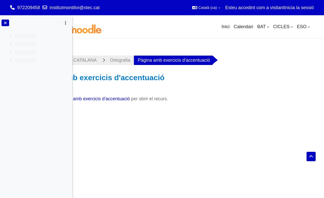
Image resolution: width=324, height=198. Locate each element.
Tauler (88, 60)
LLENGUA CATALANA (130, 60)
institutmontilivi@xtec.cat (74, 7)
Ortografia (176, 60)
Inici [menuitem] (225, 26)
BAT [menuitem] (261, 26)
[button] (206, 7)
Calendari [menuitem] (243, 26)
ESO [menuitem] (302, 26)
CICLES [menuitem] (281, 26)
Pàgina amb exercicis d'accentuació (150, 98)
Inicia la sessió (299, 7)
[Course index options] (65, 22)
